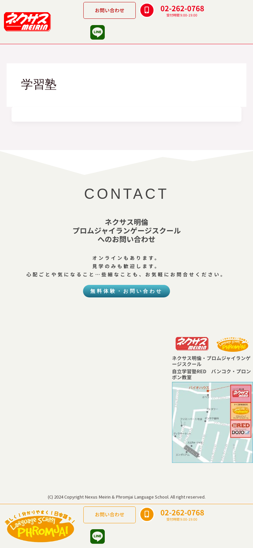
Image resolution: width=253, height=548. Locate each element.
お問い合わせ (110, 10)
